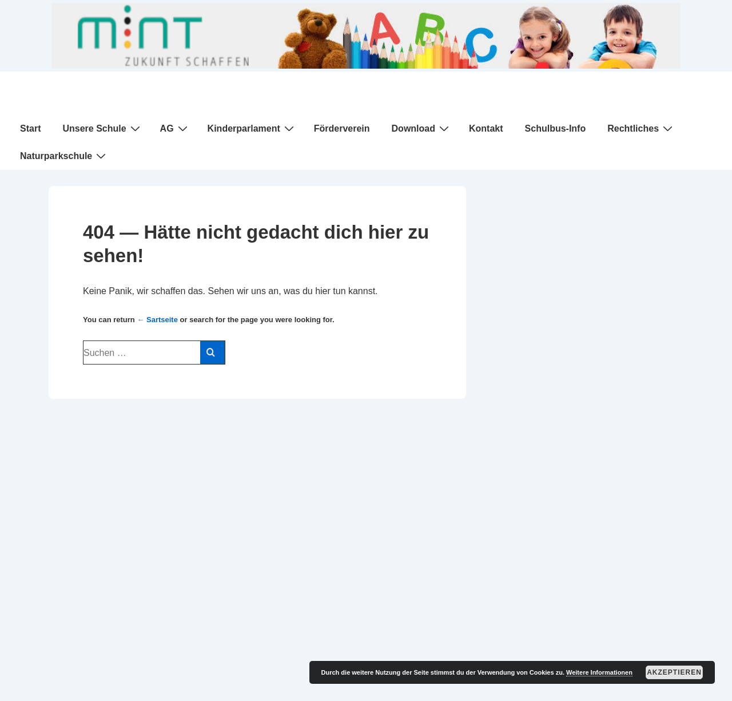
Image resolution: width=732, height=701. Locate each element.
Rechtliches (641, 128)
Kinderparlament (252, 128)
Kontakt (486, 128)
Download (422, 128)
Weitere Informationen (599, 672)
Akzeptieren (674, 672)
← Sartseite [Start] (157, 319)
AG (175, 128)
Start (30, 128)
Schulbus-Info (555, 128)
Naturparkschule (64, 156)
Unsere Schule (102, 128)
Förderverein (342, 128)
